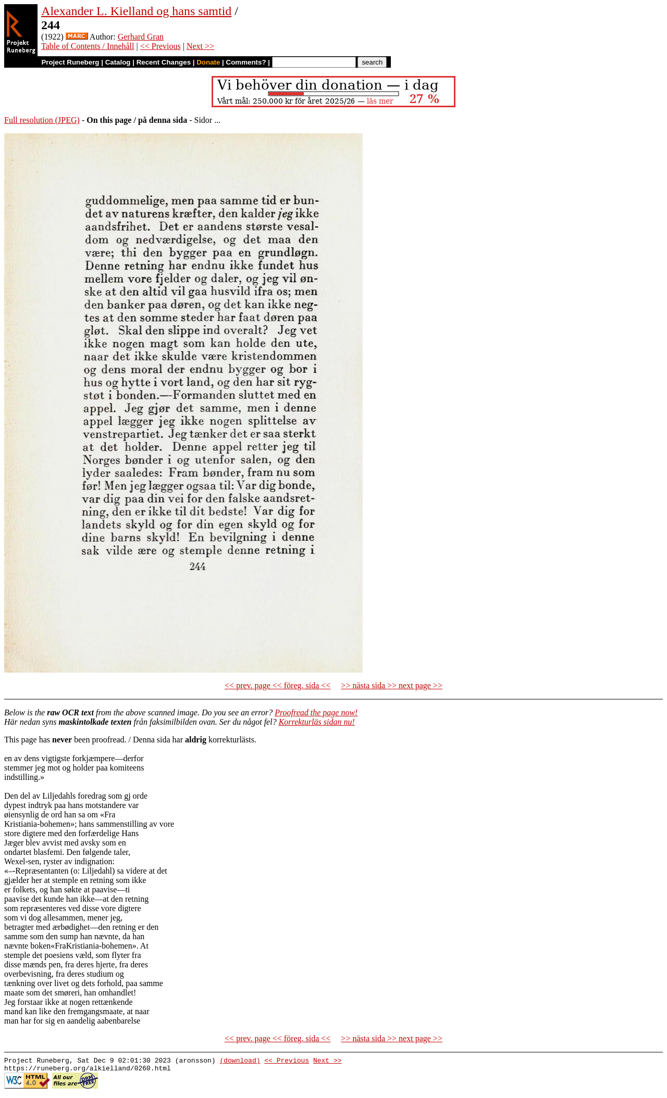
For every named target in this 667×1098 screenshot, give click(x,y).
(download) (239, 1061)
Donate (208, 62)
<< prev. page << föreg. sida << (277, 685)
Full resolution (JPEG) (42, 120)
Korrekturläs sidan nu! (317, 721)
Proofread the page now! (316, 712)
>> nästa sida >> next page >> (391, 685)
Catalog (118, 62)
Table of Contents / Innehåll (87, 46)
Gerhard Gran (141, 36)
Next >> (200, 46)
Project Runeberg (70, 62)
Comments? (246, 62)
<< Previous (160, 46)
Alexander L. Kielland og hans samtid (136, 11)
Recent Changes (164, 62)
